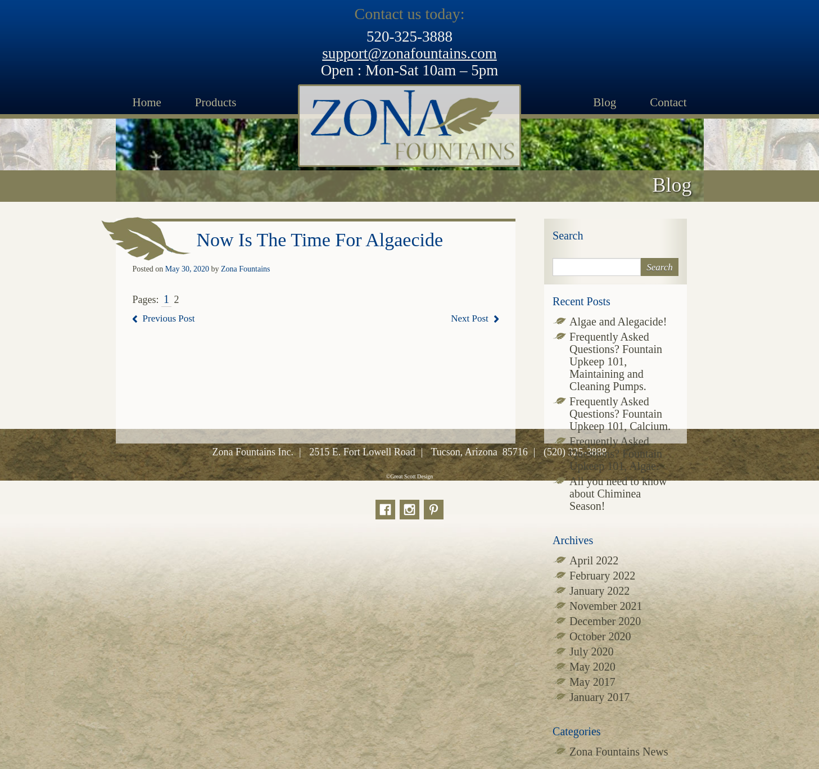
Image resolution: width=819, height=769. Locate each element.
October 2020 (600, 636)
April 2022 (593, 560)
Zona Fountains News (618, 751)
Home (147, 102)
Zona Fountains (245, 269)
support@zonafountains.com (409, 53)
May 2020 (592, 667)
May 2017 (592, 682)
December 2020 (605, 621)
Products (216, 102)
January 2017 (599, 697)
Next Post (469, 318)
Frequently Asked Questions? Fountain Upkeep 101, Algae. (615, 453)
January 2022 (599, 591)
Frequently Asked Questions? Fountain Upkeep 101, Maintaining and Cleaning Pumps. (615, 361)
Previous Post (169, 318)
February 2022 (602, 575)
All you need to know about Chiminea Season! (618, 493)
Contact (668, 102)
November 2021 (605, 606)
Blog (604, 102)
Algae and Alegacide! (618, 321)
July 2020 (591, 651)
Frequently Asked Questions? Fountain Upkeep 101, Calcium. (620, 413)
